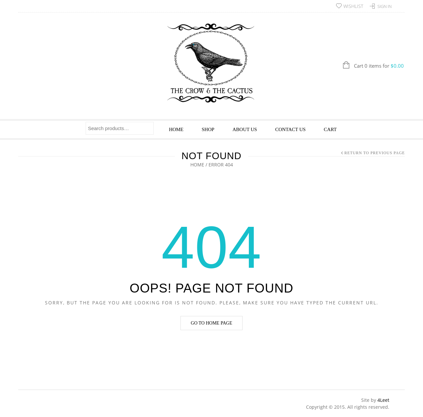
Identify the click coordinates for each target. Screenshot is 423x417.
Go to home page (211, 323)
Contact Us (290, 129)
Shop (208, 129)
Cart (330, 129)
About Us (245, 129)
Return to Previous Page (374, 153)
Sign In (384, 6)
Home (176, 129)
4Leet (383, 400)
